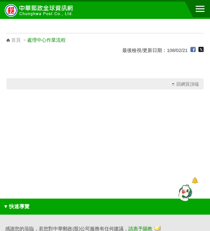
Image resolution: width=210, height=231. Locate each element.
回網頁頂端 (187, 84)
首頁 (16, 40)
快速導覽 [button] (16, 206)
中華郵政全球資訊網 (40, 10)
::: (2, 21)
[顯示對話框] (195, 180)
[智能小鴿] (184, 192)
